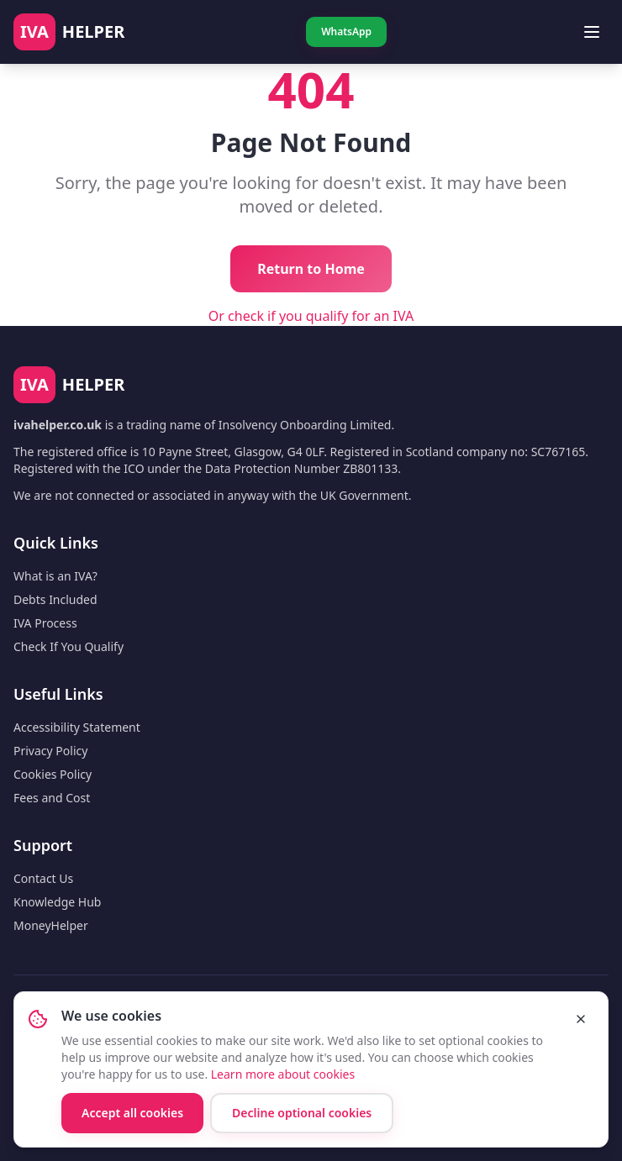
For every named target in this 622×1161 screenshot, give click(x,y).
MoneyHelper (50, 925)
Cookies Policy (52, 774)
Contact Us (43, 878)
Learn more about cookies (283, 1074)
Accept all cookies (132, 1113)
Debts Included (55, 599)
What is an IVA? (55, 576)
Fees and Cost (51, 798)
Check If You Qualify (68, 646)
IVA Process (45, 623)
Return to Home (311, 269)
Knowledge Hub (57, 902)
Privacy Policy (50, 751)
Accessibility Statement (76, 727)
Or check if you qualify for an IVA (311, 316)
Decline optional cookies (302, 1113)
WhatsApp (346, 31)
